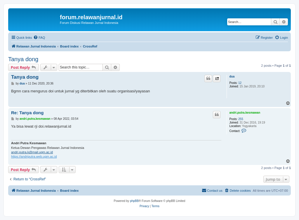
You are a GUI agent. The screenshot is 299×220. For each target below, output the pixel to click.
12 (239, 83)
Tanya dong (23, 59)
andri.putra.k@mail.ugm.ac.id (32, 152)
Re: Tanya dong (27, 112)
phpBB (134, 201)
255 (240, 119)
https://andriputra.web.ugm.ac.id (34, 156)
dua (231, 76)
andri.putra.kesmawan (244, 112)
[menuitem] (39, 37)
